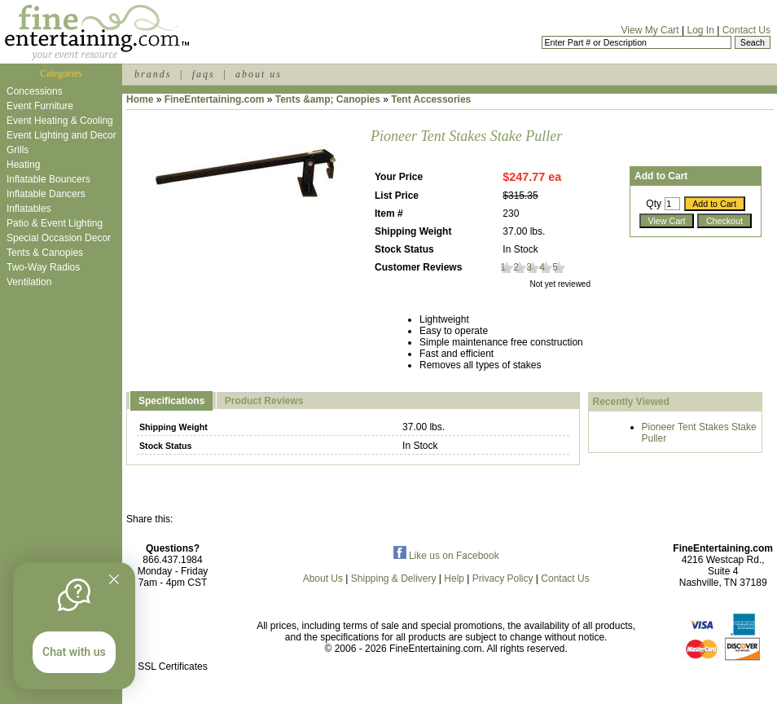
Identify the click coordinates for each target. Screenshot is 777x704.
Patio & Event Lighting (55, 223)
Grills (18, 150)
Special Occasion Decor (59, 238)
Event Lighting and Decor (61, 135)
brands (152, 74)
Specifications (171, 401)
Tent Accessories (431, 99)
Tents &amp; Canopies (327, 99)
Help (454, 578)
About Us (323, 578)
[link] (172, 632)
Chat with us (74, 651)
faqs (203, 74)
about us (258, 74)
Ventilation (29, 282)
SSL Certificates (173, 666)
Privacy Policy (502, 578)
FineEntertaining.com (215, 99)
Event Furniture (40, 106)
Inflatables (29, 208)
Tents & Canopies (45, 252)
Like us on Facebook (446, 555)
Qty (653, 203)
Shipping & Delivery (394, 578)
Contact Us (746, 30)
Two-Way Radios (43, 267)
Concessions (35, 91)
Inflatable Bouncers (48, 179)
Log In (700, 30)
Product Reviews (264, 401)
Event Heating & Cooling (60, 120)
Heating (23, 164)
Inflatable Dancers (46, 194)
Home (139, 99)
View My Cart (650, 30)
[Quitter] (114, 579)
